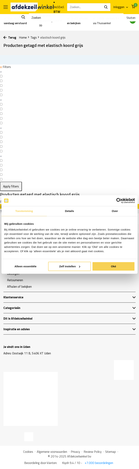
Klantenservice (69, 297)
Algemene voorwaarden (52, 451)
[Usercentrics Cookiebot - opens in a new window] (119, 200)
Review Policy (93, 451)
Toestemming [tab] (24, 211)
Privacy (75, 451)
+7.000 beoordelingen (98, 463)
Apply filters (11, 186)
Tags (34, 37)
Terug (9, 37)
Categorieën (69, 308)
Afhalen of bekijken (19, 286)
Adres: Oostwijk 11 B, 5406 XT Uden (27, 353)
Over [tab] (115, 211)
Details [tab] (69, 211)
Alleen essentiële (25, 266)
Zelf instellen (69, 266)
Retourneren (15, 280)
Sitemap (110, 451)
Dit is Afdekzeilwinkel (69, 318)
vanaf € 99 (50, 21)
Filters (5, 67)
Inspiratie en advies (69, 329)
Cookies (28, 451)
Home (24, 37)
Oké (113, 266)
